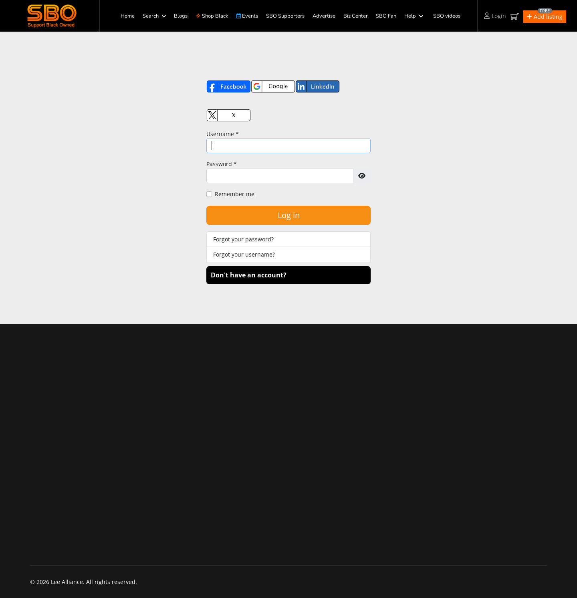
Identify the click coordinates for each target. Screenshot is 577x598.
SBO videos (446, 16)
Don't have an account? (248, 275)
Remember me (234, 194)
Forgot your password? (243, 239)
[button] (544, 16)
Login (495, 16)
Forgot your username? (244, 254)
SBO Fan (386, 16)
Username (222, 134)
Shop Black (212, 16)
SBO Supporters (285, 16)
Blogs (181, 16)
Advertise (324, 16)
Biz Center (355, 16)
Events (247, 16)
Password (221, 164)
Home (128, 16)
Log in (289, 215)
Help (410, 16)
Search (151, 16)
